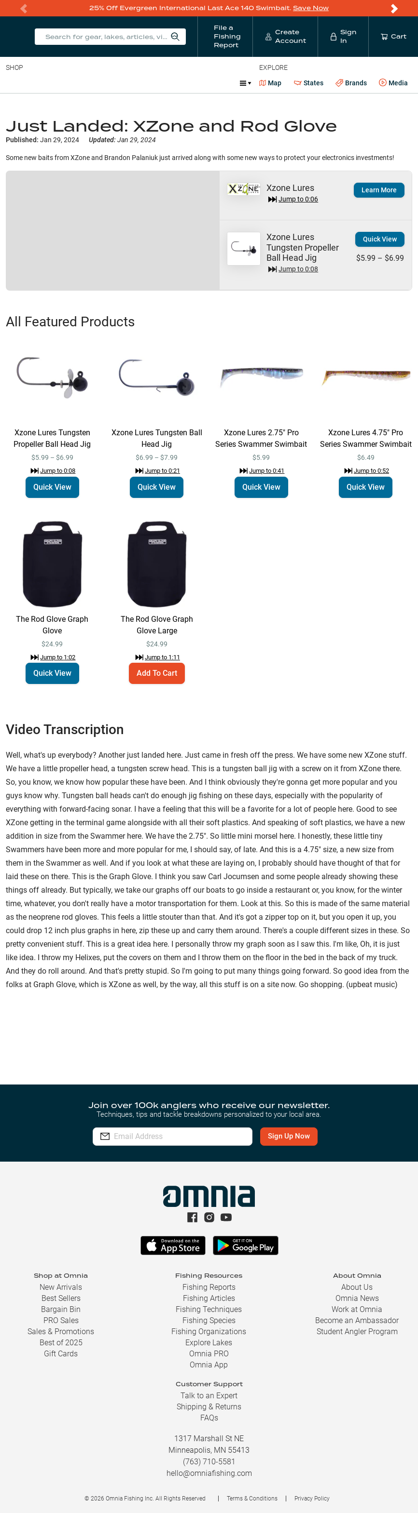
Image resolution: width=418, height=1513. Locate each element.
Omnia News (357, 1298)
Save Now (311, 8)
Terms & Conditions (252, 1498)
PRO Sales (61, 1320)
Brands (351, 83)
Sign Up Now (293, 1136)
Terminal (143, 83)
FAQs (209, 1417)
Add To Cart (157, 673)
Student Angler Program (357, 1331)
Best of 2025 (61, 1342)
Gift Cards (61, 1353)
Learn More (379, 190)
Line (44, 83)
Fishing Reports (209, 1287)
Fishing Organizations (208, 1331)
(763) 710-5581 (209, 1461)
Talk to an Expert (209, 1395)
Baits (14, 83)
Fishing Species (209, 1320)
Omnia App (209, 1364)
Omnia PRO (209, 1353)
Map (270, 83)
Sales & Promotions (61, 1331)
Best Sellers (61, 1298)
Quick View (380, 239)
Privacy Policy (312, 1498)
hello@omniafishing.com (209, 1473)
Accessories (191, 83)
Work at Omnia (357, 1309)
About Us (357, 1287)
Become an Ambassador (357, 1320)
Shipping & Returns (209, 1406)
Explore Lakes (208, 1342)
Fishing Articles (209, 1298)
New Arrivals (61, 1287)
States (308, 83)
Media (393, 83)
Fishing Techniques (209, 1309)
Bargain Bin (61, 1309)
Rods (74, 83)
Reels (105, 83)
